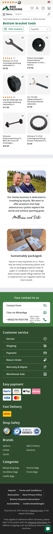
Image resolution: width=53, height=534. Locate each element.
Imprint (12, 490)
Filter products (13, 29)
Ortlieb (6, 450)
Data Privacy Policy (32, 494)
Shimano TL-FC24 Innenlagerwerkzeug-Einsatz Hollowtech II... (37, 138)
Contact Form (26, 305)
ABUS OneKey (33, 445)
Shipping (26, 345)
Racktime (31, 450)
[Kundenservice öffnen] (48, 529)
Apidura (6, 445)
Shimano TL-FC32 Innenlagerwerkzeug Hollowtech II (12, 63)
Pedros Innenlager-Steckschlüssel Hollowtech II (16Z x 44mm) (36, 61)
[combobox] (30, 14)
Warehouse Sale (26, 374)
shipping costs (36, 510)
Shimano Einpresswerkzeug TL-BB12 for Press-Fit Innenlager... (12, 139)
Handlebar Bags (10, 472)
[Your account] (37, 8)
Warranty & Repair (26, 367)
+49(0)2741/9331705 (26, 319)
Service (26, 338)
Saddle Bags (8, 476)
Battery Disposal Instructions (24, 499)
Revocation (13, 494)
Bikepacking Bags (11, 467)
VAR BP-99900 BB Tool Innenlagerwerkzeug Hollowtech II (12, 102)
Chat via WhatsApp (26, 312)
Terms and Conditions (30, 490)
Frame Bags (32, 472)
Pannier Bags (33, 467)
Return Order (26, 360)
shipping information (37, 522)
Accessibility (13, 503)
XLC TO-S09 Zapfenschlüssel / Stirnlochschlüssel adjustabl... (35, 100)
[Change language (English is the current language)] (49, 2)
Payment (26, 352)
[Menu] (7, 14)
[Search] (49, 14)
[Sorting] (39, 29)
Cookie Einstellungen (33, 503)
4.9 (11, 2)
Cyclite (6, 454)
